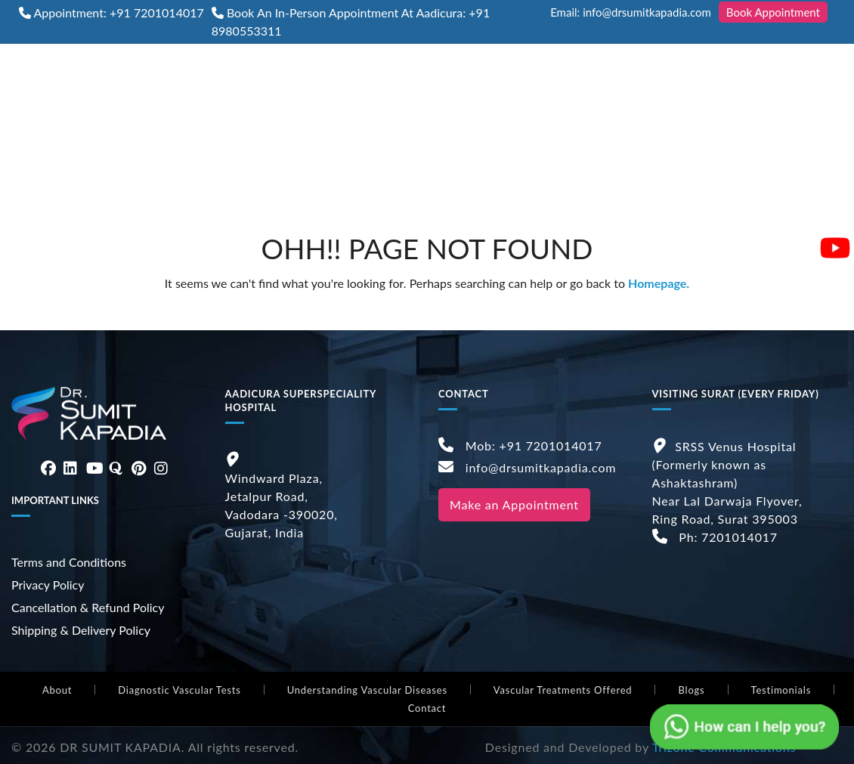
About (57, 690)
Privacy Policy (48, 584)
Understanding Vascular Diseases (367, 690)
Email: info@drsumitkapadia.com (630, 12)
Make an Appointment (514, 504)
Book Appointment (773, 12)
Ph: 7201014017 (715, 537)
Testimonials (781, 690)
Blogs (691, 690)
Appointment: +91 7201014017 (119, 12)
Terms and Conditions (68, 562)
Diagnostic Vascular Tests (179, 690)
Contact (427, 708)
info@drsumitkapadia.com (527, 467)
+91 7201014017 (551, 445)
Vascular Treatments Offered (563, 690)
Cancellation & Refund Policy (88, 607)
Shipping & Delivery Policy (80, 630)
